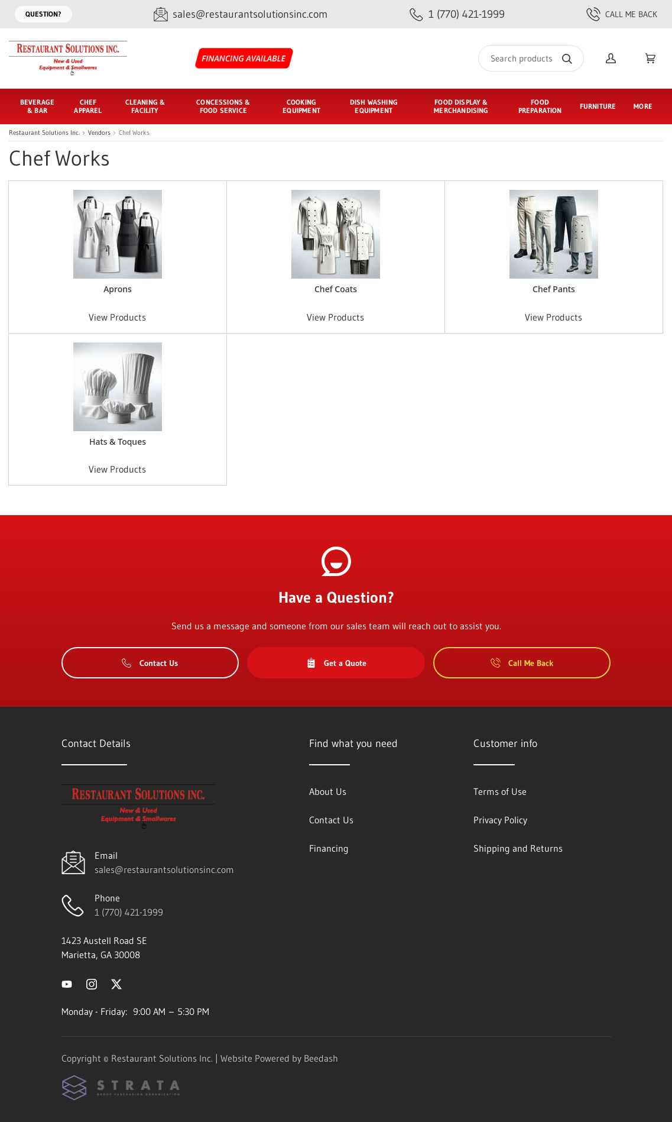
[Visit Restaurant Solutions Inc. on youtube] (66, 983)
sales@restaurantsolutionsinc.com (164, 869)
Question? (43, 13)
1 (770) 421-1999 (129, 912)
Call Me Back (621, 14)
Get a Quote (336, 663)
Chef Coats (335, 289)
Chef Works (134, 133)
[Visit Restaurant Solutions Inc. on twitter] (116, 983)
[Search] (531, 58)
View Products (117, 317)
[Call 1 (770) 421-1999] (457, 14)
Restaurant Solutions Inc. (44, 133)
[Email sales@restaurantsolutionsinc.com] (240, 14)
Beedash (321, 1058)
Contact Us (150, 663)
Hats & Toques (117, 441)
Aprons (117, 289)
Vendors (99, 133)
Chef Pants (554, 289)
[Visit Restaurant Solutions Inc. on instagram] (91, 983)
